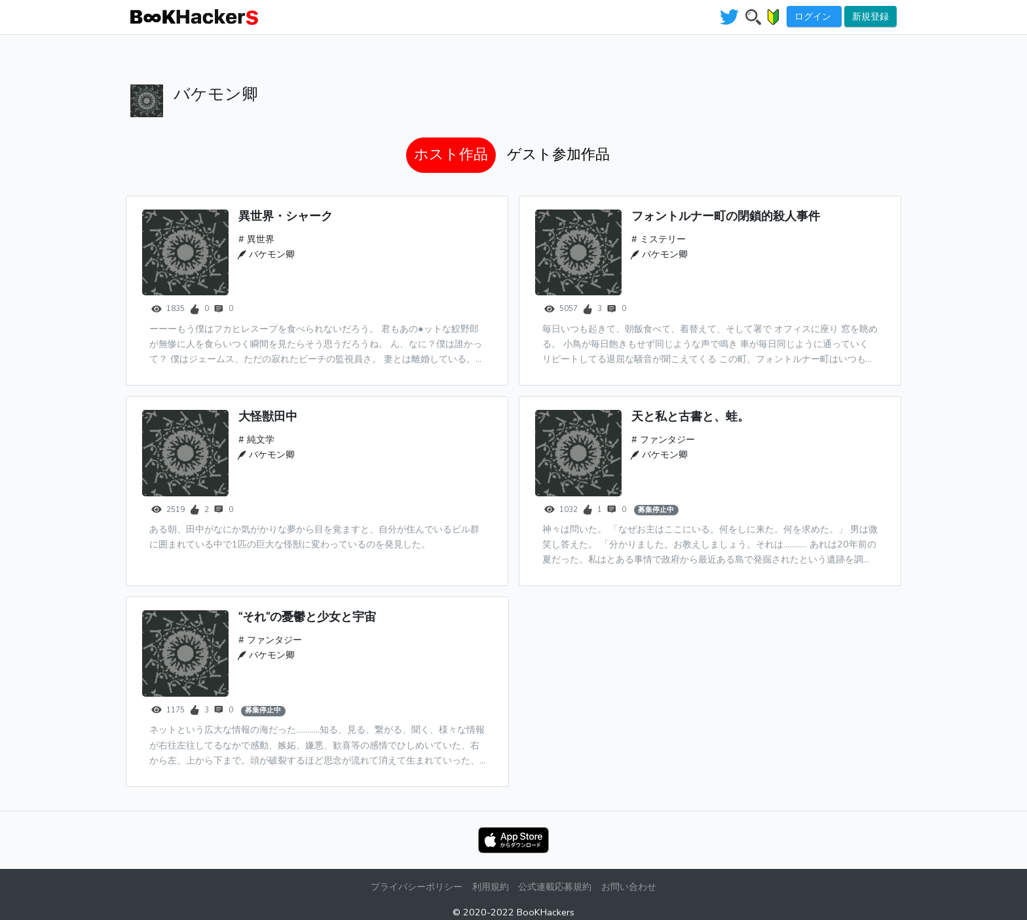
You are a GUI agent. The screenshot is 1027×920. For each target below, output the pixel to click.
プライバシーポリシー (415, 886)
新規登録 (870, 16)
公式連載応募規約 (555, 886)
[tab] (451, 155)
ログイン (814, 16)
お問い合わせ (630, 886)
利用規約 (490, 886)
